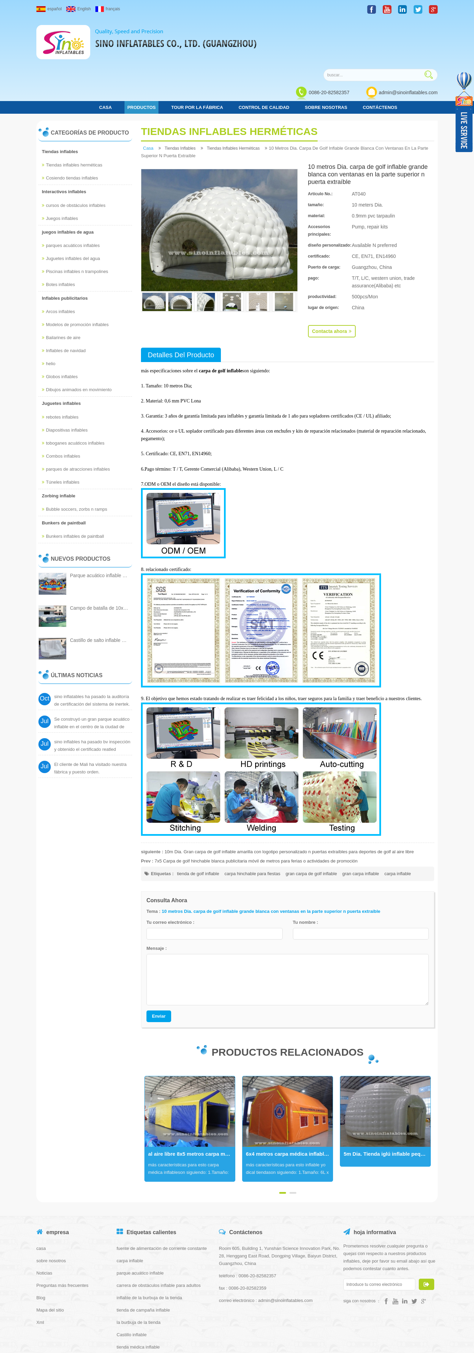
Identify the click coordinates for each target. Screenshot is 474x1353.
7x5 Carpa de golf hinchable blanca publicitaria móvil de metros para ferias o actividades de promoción (256, 814)
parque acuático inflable (140, 1226)
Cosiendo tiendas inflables (70, 131)
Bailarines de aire (61, 291)
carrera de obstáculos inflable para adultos (159, 1238)
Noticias (44, 1226)
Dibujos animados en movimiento (76, 343)
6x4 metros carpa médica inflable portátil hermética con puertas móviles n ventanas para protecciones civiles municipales (289, 1107)
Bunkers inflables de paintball (73, 489)
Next (144, 1082)
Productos (141, 60)
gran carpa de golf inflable (311, 826)
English (78, 9)
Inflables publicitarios (65, 251)
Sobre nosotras (326, 60)
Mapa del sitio (50, 1263)
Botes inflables (58, 237)
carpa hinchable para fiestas (253, 826)
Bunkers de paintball (64, 476)
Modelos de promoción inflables (75, 278)
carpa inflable (397, 826)
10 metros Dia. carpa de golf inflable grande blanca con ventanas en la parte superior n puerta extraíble (271, 864)
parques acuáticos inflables (71, 198)
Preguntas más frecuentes (62, 1238)
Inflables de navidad (64, 304)
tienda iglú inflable (134, 1312)
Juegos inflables (60, 171)
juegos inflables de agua (68, 185)
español (49, 9)
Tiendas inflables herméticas (72, 118)
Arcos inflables (58, 265)
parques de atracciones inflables (76, 422)
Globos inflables (60, 330)
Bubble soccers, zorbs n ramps (74, 462)
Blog (40, 1250)
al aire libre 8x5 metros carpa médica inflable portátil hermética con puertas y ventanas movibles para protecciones (191, 1107)
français (107, 9)
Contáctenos (380, 60)
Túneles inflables (61, 435)
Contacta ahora (332, 284)
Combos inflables (61, 409)
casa (105, 60)
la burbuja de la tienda (139, 1275)
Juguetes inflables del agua (71, 211)
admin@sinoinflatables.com (408, 45)
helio (48, 317)
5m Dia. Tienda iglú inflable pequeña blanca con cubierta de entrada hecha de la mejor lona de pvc (387, 1107)
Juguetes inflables (61, 356)
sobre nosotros (51, 1213)
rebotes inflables (60, 370)
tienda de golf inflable (198, 826)
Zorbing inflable (58, 448)
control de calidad (264, 60)
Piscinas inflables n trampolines (75, 224)
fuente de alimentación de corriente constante (162, 1201)
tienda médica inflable (138, 1300)
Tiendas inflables (60, 104)
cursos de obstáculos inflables (73, 158)
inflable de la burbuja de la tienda (149, 1250)
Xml (40, 1275)
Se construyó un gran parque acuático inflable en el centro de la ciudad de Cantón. (92, 685)
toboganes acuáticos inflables (73, 396)
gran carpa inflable (360, 826)
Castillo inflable (131, 1287)
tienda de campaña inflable (143, 1263)
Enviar (159, 969)
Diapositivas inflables (64, 383)
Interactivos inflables (64, 145)
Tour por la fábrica (197, 60)
